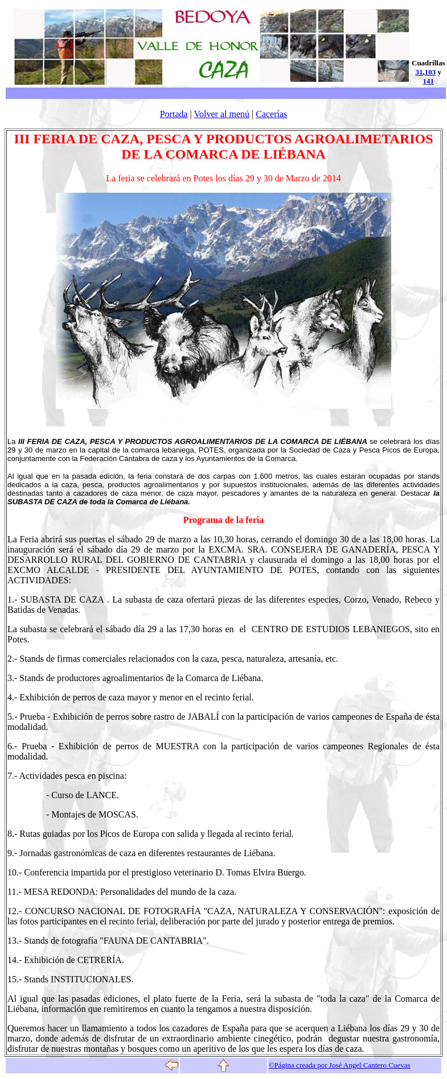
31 (419, 72)
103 (430, 72)
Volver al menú (221, 114)
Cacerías (271, 114)
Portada (174, 114)
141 (428, 81)
